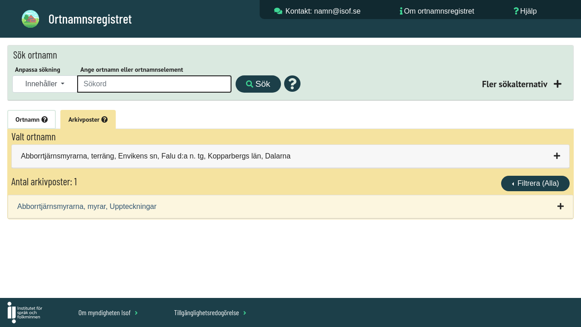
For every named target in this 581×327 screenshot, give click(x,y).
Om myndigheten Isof (108, 312)
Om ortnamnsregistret (439, 11)
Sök (258, 84)
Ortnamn (31, 119)
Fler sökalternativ (515, 83)
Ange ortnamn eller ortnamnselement (131, 69)
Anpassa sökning (37, 69)
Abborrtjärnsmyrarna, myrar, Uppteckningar (87, 206)
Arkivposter (88, 119)
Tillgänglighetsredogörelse (210, 312)
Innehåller (42, 84)
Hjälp (528, 11)
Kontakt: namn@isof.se (323, 11)
